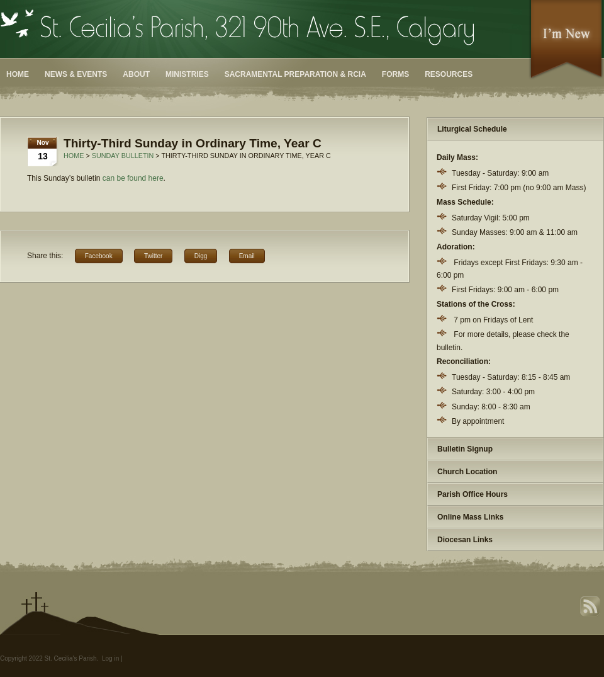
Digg (201, 256)
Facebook (99, 256)
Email (247, 256)
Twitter (153, 256)
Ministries (187, 74)
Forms (395, 74)
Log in (110, 658)
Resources (449, 74)
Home (17, 74)
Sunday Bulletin (123, 155)
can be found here (133, 178)
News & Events (76, 74)
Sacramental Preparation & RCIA (295, 74)
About (136, 74)
